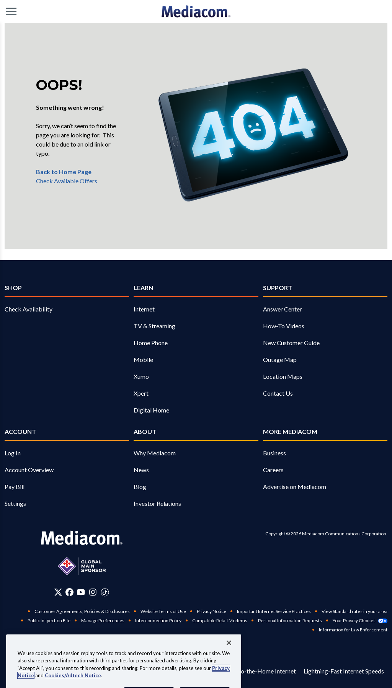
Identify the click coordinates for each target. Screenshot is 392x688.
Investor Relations (157, 503)
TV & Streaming (154, 325)
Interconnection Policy (158, 620)
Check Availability (28, 309)
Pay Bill (14, 486)
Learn (143, 287)
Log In (13, 452)
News (141, 469)
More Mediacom (290, 431)
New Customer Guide (291, 342)
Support (277, 287)
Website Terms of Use (163, 611)
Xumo (141, 376)
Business (274, 452)
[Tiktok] (105, 592)
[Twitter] (58, 592)
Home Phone (151, 342)
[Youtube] (81, 592)
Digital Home (151, 410)
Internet (144, 309)
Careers (273, 469)
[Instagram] (93, 592)
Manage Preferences (102, 620)
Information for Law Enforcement (353, 630)
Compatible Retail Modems (219, 620)
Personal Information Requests (290, 620)
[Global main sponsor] (81, 566)
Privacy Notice (211, 611)
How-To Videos (283, 325)
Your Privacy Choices (360, 620)
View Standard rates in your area (354, 611)
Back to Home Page (63, 171)
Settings (15, 503)
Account (20, 431)
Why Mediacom (155, 452)
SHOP (13, 287)
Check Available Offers (66, 180)
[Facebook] (69, 592)
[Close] (228, 655)
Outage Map (280, 359)
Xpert (141, 393)
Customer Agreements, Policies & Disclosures (82, 611)
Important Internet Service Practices (274, 611)
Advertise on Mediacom (294, 486)
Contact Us (278, 393)
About (145, 431)
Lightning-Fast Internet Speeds (344, 671)
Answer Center (282, 309)
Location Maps (282, 376)
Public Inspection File (49, 620)
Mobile (143, 359)
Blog (140, 486)
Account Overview (29, 469)
